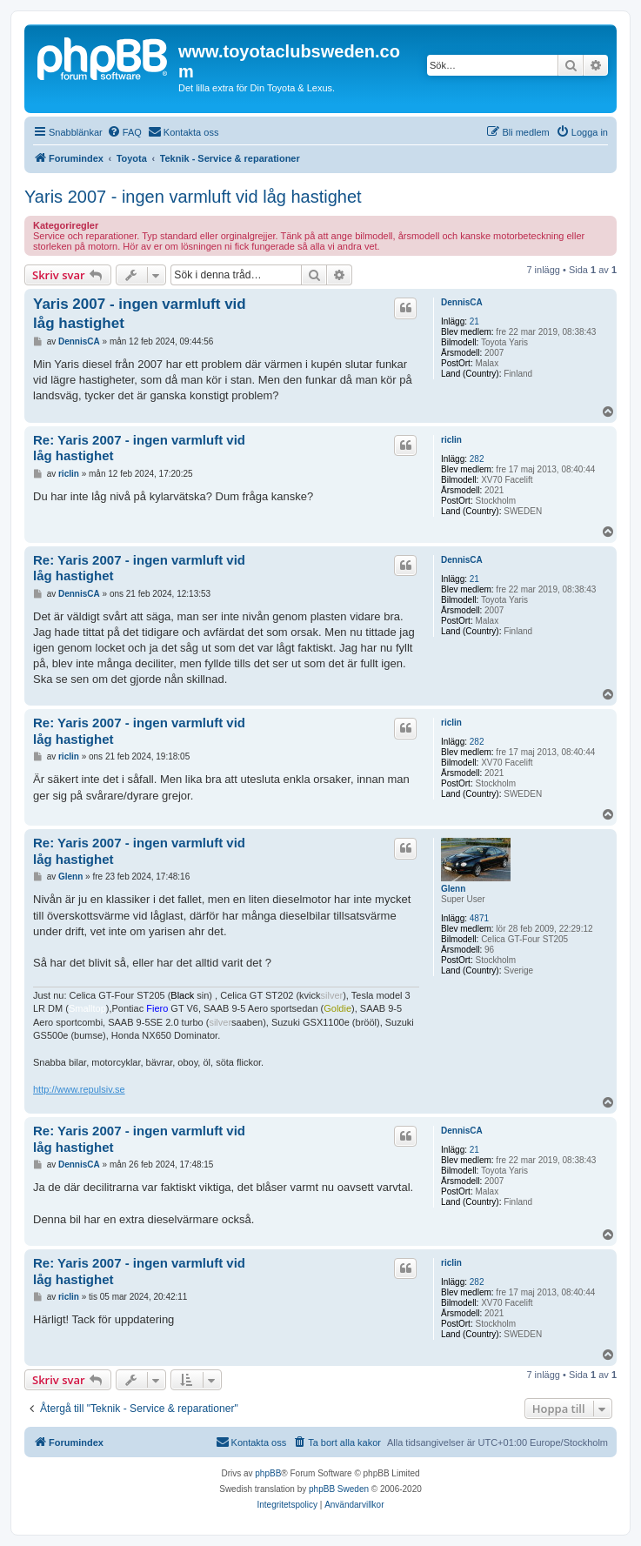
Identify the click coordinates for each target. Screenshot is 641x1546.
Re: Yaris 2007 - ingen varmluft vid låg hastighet (139, 448)
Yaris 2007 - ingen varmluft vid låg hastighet (193, 196)
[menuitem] (124, 132)
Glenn (453, 888)
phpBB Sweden (339, 1489)
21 (474, 321)
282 (477, 459)
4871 (479, 918)
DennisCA (462, 302)
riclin (451, 440)
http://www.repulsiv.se (79, 1089)
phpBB (268, 1473)
